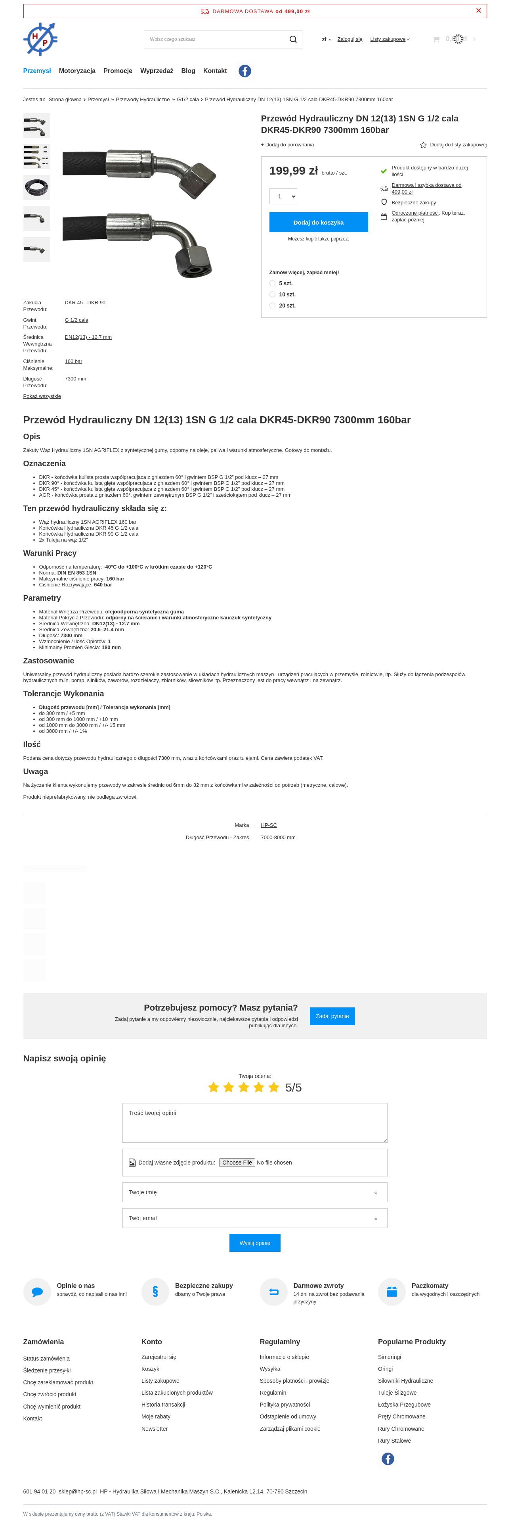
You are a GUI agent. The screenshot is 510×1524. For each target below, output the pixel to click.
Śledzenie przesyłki (47, 1369)
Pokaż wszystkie (42, 396)
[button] (74, 1345)
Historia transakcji (163, 1404)
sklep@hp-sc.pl (78, 1491)
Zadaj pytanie (332, 1016)
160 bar (73, 361)
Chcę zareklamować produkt (58, 1381)
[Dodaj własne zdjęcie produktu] (271, 1162)
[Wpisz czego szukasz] (223, 39)
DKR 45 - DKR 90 (85, 303)
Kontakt (215, 70)
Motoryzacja (77, 70)
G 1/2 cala (76, 320)
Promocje (117, 70)
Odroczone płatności (415, 213)
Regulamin (273, 1392)
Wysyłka (270, 1369)
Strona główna (65, 99)
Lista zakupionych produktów (177, 1392)
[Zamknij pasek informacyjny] (478, 10)
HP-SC (269, 825)
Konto (151, 1342)
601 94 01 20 (39, 1491)
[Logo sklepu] (40, 39)
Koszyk (150, 1369)
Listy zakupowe (388, 39)
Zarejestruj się (158, 1357)
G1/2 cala (188, 99)
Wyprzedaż (156, 70)
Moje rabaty (155, 1416)
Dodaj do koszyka (319, 222)
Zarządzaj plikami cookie (290, 1429)
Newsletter (154, 1429)
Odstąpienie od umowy (288, 1416)
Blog (188, 70)
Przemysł (37, 70)
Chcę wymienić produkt (52, 1404)
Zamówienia (43, 1342)
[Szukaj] (293, 39)
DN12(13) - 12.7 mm (88, 337)
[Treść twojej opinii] (255, 1123)
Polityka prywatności (285, 1404)
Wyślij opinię (255, 1243)
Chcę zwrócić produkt (49, 1392)
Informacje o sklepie (284, 1357)
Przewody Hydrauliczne (143, 99)
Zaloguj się (350, 39)
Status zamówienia (46, 1357)
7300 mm (75, 379)
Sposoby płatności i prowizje (295, 1381)
